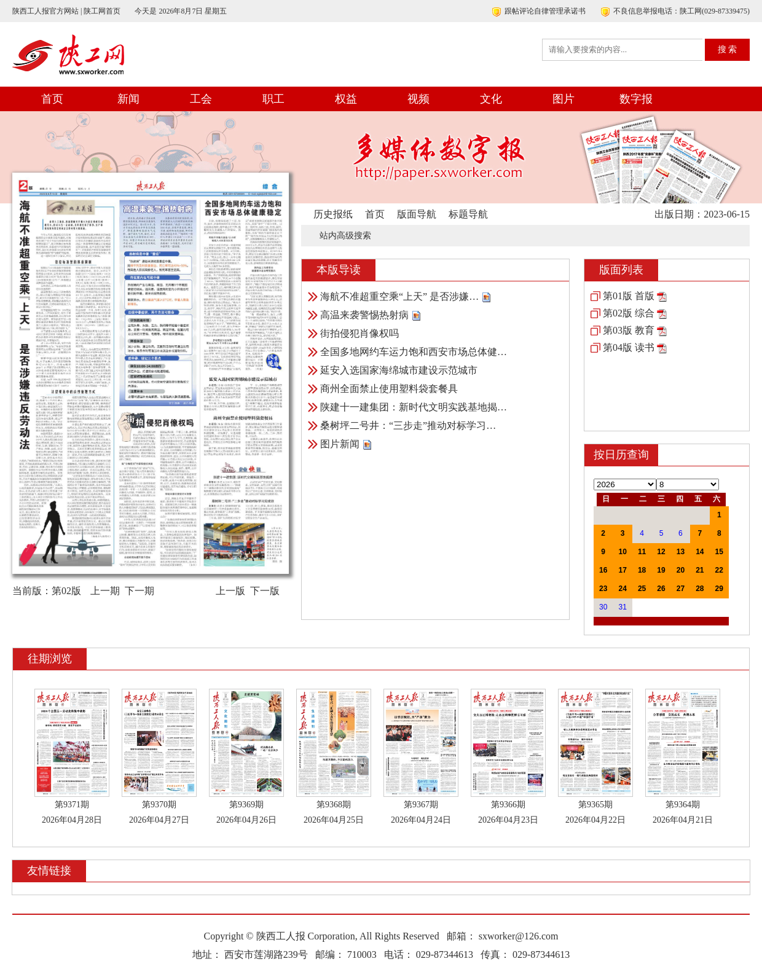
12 (661, 551)
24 (622, 588)
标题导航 (468, 214)
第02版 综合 (628, 313)
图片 (563, 99)
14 (700, 551)
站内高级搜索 (345, 235)
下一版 (265, 591)
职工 (273, 99)
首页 (52, 99)
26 (661, 588)
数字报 (636, 99)
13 (681, 551)
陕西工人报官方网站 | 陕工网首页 (66, 11)
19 (661, 570)
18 (642, 570)
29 (719, 588)
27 (681, 588)
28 (700, 588)
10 (622, 551)
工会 (201, 99)
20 (681, 570)
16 (603, 570)
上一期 (105, 591)
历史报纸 (333, 214)
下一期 (139, 591)
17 (622, 570)
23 (603, 588)
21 (700, 570)
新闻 (128, 99)
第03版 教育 (628, 330)
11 (642, 551)
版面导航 (416, 214)
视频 (418, 99)
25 (642, 588)
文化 (491, 99)
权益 (346, 99)
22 (719, 570)
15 (719, 551)
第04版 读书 (628, 347)
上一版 (230, 591)
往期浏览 (50, 658)
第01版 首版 (628, 296)
